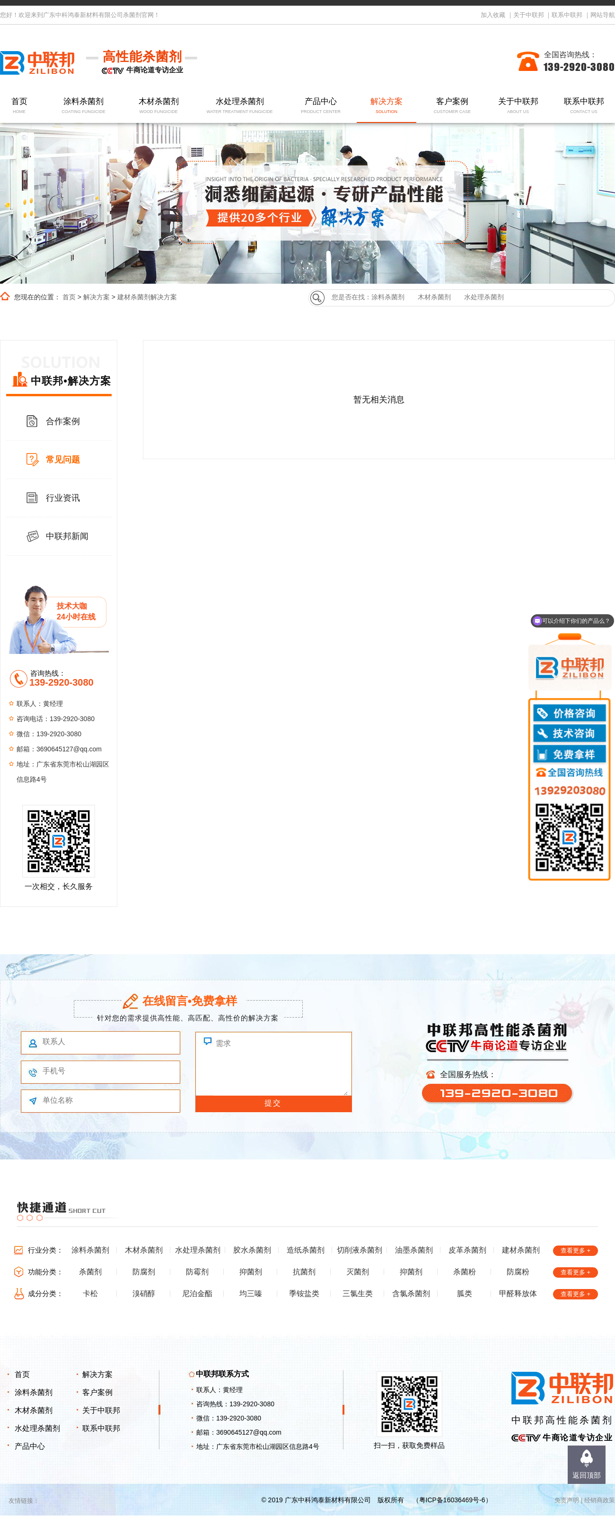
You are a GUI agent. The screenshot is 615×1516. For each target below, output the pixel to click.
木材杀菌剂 (158, 106)
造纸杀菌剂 (306, 1250)
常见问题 (63, 459)
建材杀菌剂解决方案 (147, 297)
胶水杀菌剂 (252, 1250)
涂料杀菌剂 (83, 106)
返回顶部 (586, 1475)
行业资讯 (63, 498)
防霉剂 (197, 1272)
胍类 (464, 1293)
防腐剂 (143, 1272)
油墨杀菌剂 (414, 1250)
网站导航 (602, 14)
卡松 (90, 1293)
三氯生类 (358, 1293)
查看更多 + (575, 1250)
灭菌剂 (357, 1272)
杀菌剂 (90, 1272)
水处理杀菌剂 (239, 106)
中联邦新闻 (67, 536)
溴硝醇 (143, 1293)
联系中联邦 (567, 14)
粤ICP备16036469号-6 (452, 1500)
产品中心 (321, 106)
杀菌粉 (464, 1272)
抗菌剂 (304, 1272)
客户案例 (452, 106)
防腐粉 (518, 1272)
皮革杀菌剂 (467, 1250)
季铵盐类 (304, 1293)
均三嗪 (250, 1293)
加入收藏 (493, 14)
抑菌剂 (250, 1272)
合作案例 (63, 421)
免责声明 (566, 1500)
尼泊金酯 (197, 1293)
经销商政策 (599, 1500)
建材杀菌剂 (521, 1250)
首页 (19, 106)
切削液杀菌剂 (359, 1250)
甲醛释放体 (518, 1293)
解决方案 (386, 106)
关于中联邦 (528, 14)
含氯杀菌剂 (411, 1293)
